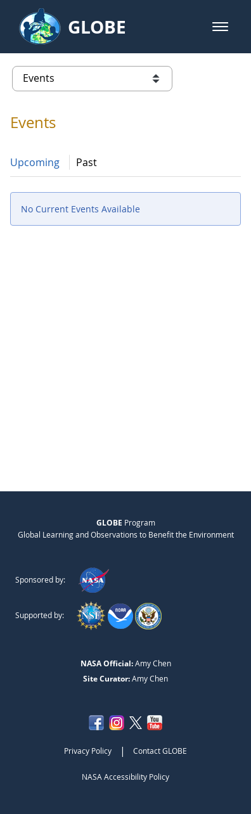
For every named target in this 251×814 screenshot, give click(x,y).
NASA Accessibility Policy (125, 777)
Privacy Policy (88, 751)
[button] (220, 26)
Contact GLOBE (160, 751)
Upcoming (35, 162)
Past (86, 162)
